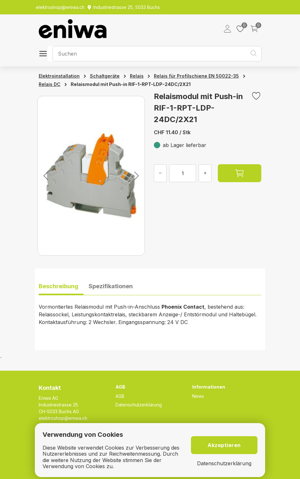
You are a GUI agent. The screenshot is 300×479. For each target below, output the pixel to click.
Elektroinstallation (59, 76)
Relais (137, 76)
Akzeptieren (224, 445)
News (198, 396)
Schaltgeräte (105, 76)
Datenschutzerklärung (138, 404)
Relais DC (49, 84)
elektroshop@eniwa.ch (63, 418)
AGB (119, 396)
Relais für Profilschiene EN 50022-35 (196, 76)
